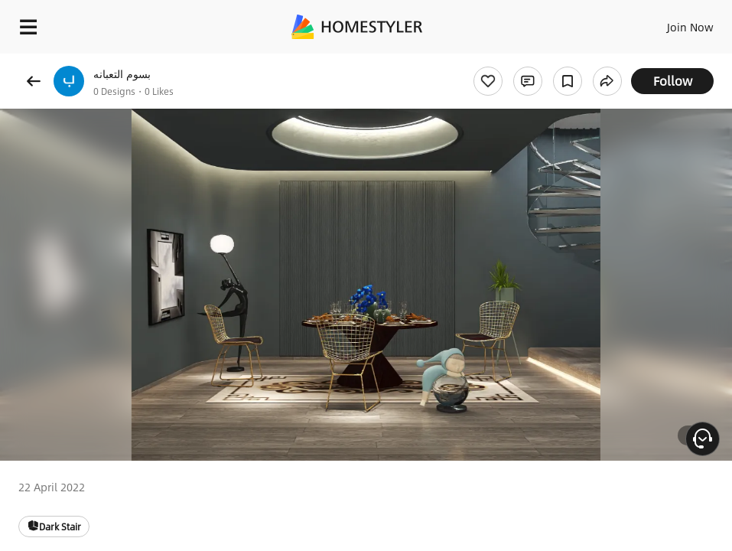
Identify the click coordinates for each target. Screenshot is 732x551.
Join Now (690, 26)
